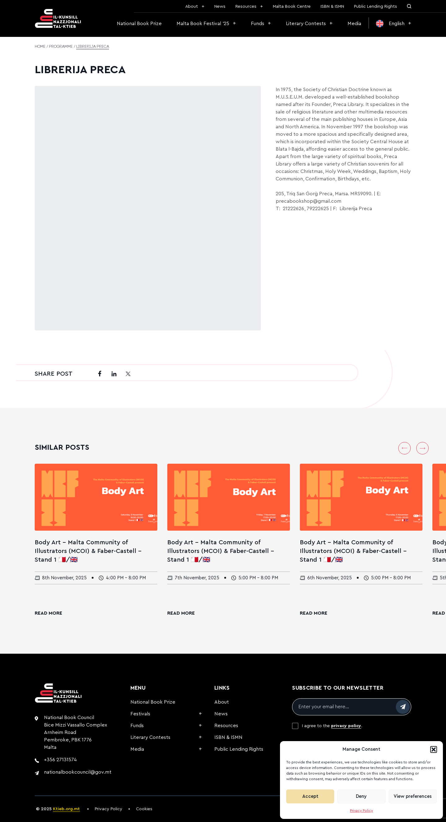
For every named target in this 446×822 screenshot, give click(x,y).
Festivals (140, 713)
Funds (257, 23)
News (219, 6)
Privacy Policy (361, 810)
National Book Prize (139, 23)
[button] (434, 749)
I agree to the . (332, 726)
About (191, 6)
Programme (61, 47)
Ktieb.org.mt (66, 809)
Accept (310, 796)
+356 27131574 (60, 759)
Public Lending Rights (375, 6)
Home (40, 47)
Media (354, 23)
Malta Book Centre (292, 6)
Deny (361, 796)
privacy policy (346, 726)
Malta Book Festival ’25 (203, 23)
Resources (245, 6)
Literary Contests (306, 23)
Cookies (144, 809)
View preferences (413, 796)
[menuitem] (393, 23)
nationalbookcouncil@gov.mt (78, 772)
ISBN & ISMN (332, 6)
